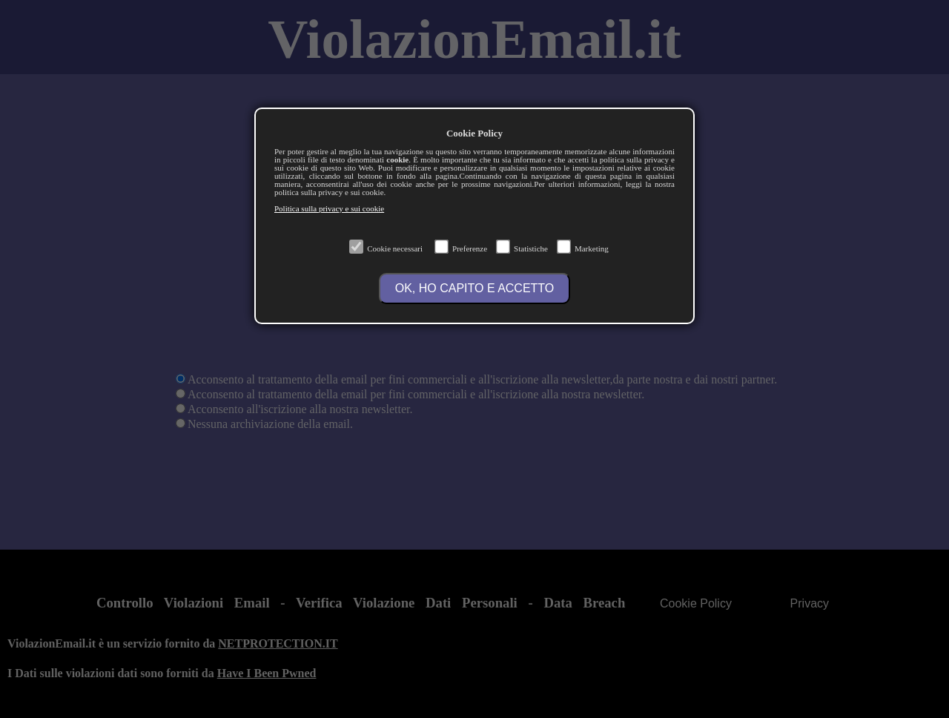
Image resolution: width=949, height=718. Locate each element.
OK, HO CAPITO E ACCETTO (475, 288)
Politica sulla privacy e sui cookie (329, 208)
